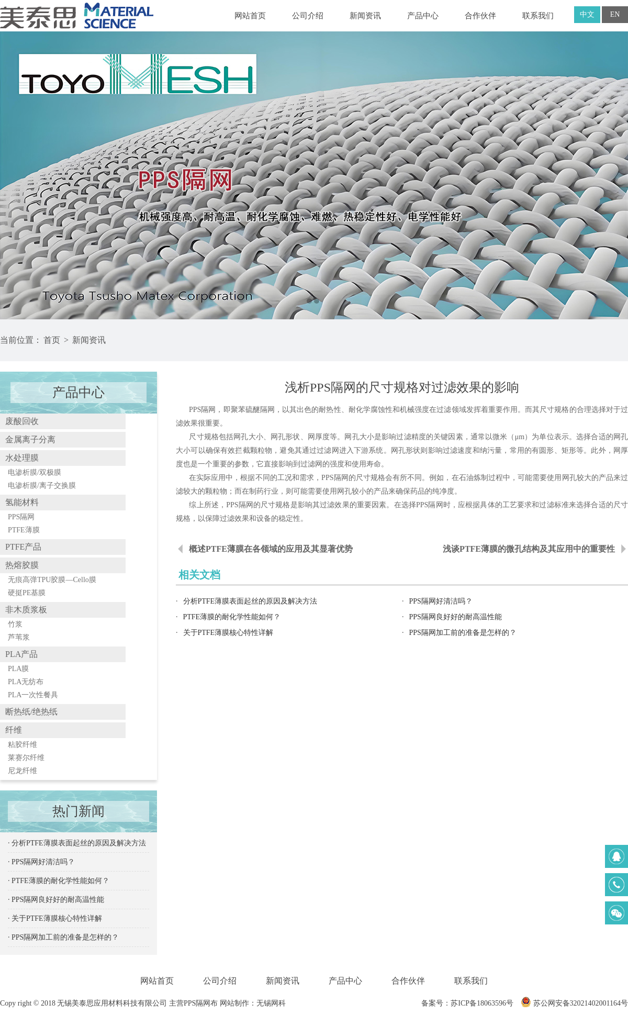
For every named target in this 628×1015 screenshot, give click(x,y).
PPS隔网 (21, 517)
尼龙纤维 (22, 771)
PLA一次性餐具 (33, 695)
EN (615, 14)
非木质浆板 (26, 609)
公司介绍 (307, 16)
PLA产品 (21, 654)
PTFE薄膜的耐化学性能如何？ (232, 617)
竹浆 (15, 624)
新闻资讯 (365, 16)
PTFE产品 (23, 546)
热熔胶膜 (22, 565)
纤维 (13, 730)
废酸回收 (22, 421)
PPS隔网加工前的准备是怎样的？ (463, 633)
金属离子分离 (30, 439)
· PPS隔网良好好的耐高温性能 (56, 900)
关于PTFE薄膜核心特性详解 (228, 633)
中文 (587, 14)
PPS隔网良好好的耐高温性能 (455, 617)
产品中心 (423, 16)
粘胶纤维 (22, 745)
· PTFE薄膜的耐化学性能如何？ (58, 881)
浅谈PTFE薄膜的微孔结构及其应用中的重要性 (529, 548)
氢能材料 (22, 502)
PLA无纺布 (25, 682)
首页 (51, 340)
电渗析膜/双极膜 (34, 472)
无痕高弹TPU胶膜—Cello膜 (52, 580)
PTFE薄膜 (24, 530)
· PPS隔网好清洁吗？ (41, 862)
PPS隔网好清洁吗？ (441, 601)
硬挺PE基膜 (27, 593)
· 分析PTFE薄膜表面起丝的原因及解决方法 (77, 843)
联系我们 (538, 16)
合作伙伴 (480, 16)
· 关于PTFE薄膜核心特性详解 (55, 918)
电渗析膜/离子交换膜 (42, 485)
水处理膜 (22, 457)
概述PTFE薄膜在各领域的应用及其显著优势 (271, 548)
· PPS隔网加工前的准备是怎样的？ (63, 937)
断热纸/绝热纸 (31, 711)
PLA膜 (18, 669)
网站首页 (250, 16)
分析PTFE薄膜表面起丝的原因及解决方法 (250, 601)
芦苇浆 (19, 637)
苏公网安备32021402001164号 (574, 1003)
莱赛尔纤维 (26, 758)
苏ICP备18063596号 (482, 1003)
